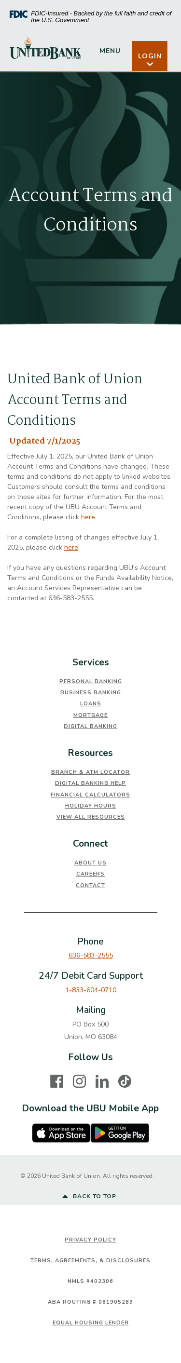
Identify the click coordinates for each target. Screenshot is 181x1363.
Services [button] (90, 662)
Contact (90, 885)
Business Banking (90, 692)
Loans (90, 703)
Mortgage (90, 715)
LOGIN (150, 60)
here (88, 517)
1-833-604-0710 (90, 990)
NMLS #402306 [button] (90, 1281)
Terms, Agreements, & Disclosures (90, 1260)
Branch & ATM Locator (90, 772)
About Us (90, 862)
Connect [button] (90, 843)
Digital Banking (90, 726)
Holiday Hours (90, 806)
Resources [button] (90, 753)
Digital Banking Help (90, 783)
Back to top (89, 1196)
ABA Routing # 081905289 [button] (90, 1302)
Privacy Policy (90, 1239)
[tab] (90, 663)
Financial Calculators (90, 794)
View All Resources (90, 817)
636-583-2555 (91, 955)
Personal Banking (90, 681)
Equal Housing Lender (91, 1322)
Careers (90, 873)
